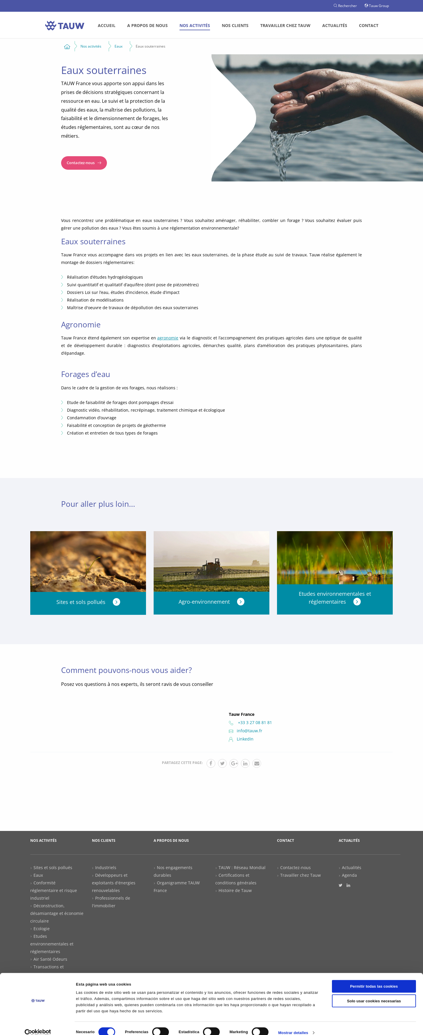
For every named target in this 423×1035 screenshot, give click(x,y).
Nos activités (194, 25)
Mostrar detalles (293, 1024)
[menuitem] (106, 25)
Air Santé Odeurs (50, 959)
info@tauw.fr (245, 730)
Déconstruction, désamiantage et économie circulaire (56, 913)
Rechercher (345, 5)
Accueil (106, 25)
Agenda (349, 875)
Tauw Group (377, 5)
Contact (368, 25)
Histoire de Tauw (235, 890)
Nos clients (235, 25)
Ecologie (41, 928)
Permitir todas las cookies (374, 977)
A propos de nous (147, 25)
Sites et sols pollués (52, 867)
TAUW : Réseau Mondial (242, 867)
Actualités (334, 25)
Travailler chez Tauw (285, 25)
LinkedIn (241, 739)
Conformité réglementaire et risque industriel (53, 890)
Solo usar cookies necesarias (374, 992)
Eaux (38, 875)
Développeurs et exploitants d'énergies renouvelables (113, 882)
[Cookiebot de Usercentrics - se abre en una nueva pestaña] (38, 1024)
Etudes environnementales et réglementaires (51, 943)
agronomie (167, 338)
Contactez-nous (84, 162)
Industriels (105, 867)
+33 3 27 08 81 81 (250, 722)
